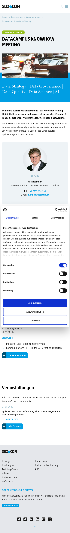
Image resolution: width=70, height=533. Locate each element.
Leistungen (8, 465)
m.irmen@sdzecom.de (38, 195)
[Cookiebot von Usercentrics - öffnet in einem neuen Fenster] (55, 210)
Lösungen (7, 461)
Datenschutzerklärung (47, 465)
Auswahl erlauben (35, 312)
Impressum (41, 461)
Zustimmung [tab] (12, 218)
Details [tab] (35, 218)
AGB (37, 469)
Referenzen (8, 481)
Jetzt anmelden (10, 505)
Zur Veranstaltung (17, 355)
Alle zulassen (34, 303)
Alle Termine (14, 426)
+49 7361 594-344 (37, 191)
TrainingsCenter (10, 469)
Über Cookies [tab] (57, 218)
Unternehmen (9, 477)
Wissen (5, 473)
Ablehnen (35, 321)
